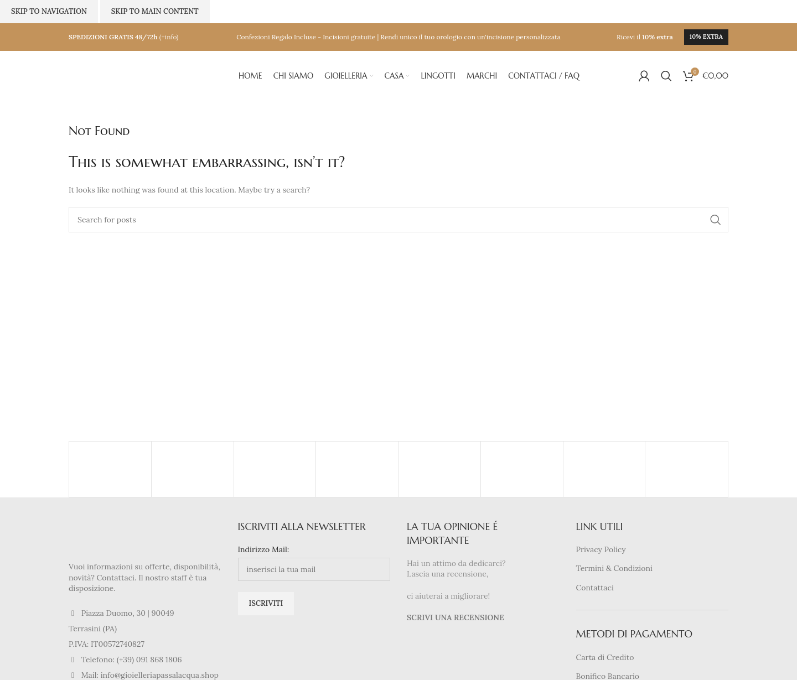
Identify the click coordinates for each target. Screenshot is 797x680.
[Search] (666, 76)
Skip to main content (155, 11)
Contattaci (595, 588)
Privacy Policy (601, 549)
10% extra (706, 36)
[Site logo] (124, 75)
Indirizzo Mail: (263, 549)
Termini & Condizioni (614, 568)
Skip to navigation (49, 11)
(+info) (169, 37)
